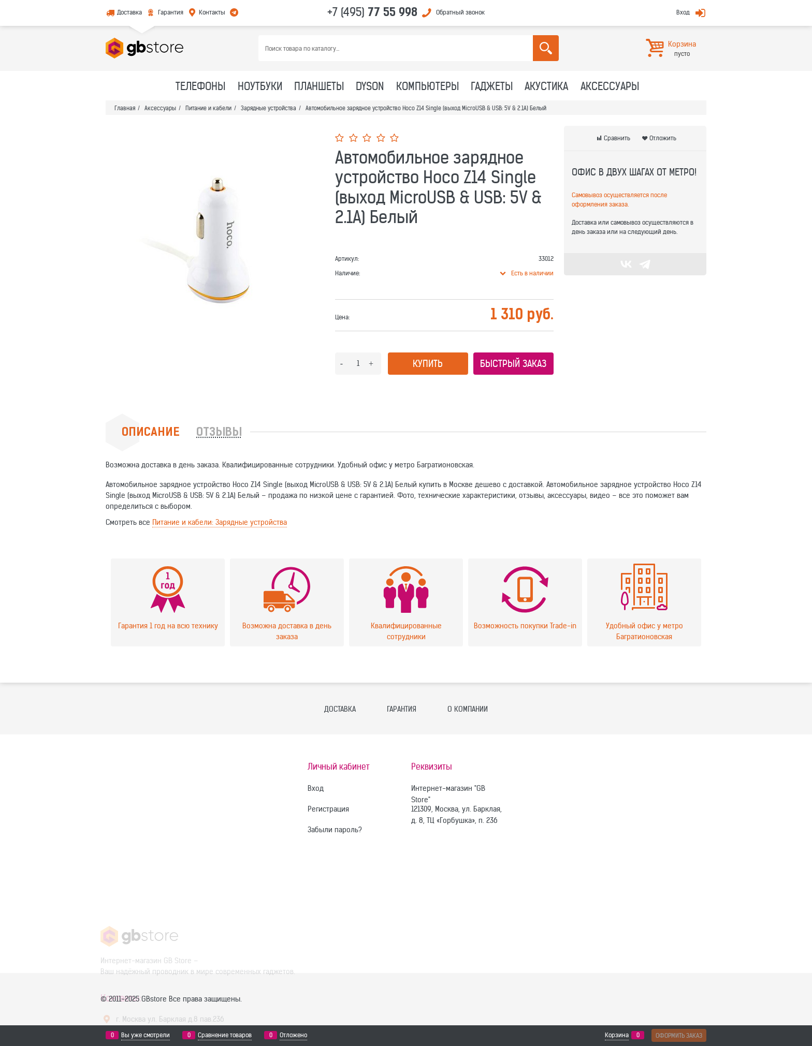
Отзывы (219, 433)
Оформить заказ (679, 1035)
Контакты (212, 12)
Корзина (617, 1035)
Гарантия (170, 12)
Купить (428, 364)
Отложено (293, 1035)
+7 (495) (372, 12)
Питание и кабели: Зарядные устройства (219, 522)
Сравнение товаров (225, 1035)
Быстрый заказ (513, 364)
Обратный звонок (460, 12)
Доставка (129, 12)
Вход (683, 12)
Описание (151, 433)
